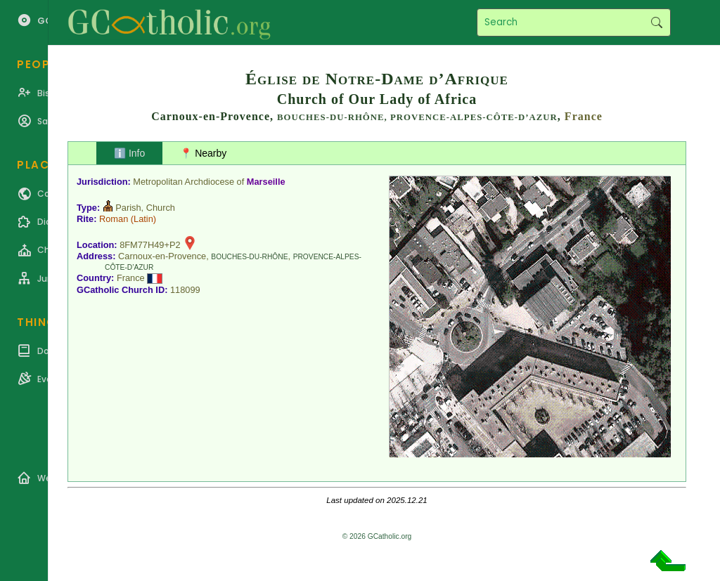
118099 (185, 290)
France (584, 116)
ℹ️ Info (129, 153)
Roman (113, 219)
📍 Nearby (203, 153)
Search (656, 22)
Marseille (266, 181)
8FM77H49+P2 (150, 245)
